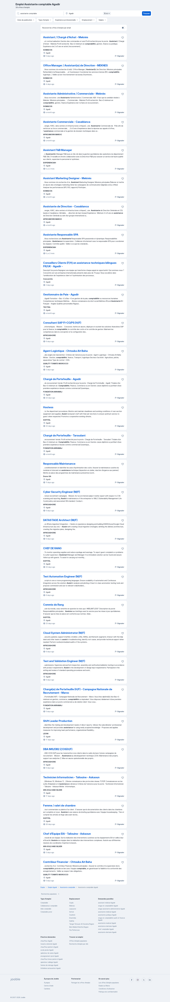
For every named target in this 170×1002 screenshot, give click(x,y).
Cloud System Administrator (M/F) (64, 632)
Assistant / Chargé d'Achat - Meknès (65, 37)
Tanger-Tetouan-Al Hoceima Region (81, 924)
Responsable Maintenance (59, 463)
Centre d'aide (48, 986)
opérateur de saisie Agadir (49, 953)
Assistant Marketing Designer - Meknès (67, 178)
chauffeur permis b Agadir (49, 947)
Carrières (47, 989)
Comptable (44, 903)
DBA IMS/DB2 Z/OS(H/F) (57, 749)
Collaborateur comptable (49, 906)
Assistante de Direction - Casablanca (66, 206)
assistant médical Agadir (106, 903)
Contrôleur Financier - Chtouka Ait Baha (67, 862)
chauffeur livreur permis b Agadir (52, 959)
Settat (71, 912)
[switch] (123, 28)
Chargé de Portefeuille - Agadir (62, 379)
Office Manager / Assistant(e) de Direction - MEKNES (75, 65)
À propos (47, 983)
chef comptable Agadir (106, 929)
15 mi (107, 13)
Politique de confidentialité (108, 992)
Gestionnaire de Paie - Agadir (61, 294)
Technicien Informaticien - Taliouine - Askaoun (71, 777)
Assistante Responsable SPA (60, 234)
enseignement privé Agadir (50, 956)
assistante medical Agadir (107, 923)
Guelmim (72, 915)
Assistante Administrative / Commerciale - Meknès (74, 93)
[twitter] (144, 980)
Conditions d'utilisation (107, 989)
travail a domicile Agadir (49, 944)
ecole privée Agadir (47, 950)
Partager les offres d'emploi (80, 983)
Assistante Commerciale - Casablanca (66, 121)
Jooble (23, 997)
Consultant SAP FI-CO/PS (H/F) (62, 322)
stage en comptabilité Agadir (108, 906)
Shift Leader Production (57, 721)
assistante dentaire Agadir (107, 932)
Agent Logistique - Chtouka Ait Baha (65, 350)
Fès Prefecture (74, 930)
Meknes (72, 906)
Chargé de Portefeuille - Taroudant (64, 435)
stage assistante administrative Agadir (111, 909)
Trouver (146, 13)
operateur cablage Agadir (49, 962)
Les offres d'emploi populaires (109, 983)
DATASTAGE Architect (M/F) (60, 520)
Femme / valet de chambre (59, 805)
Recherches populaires (50, 894)
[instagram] (138, 980)
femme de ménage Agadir (49, 965)
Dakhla (71, 921)
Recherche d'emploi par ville (78, 944)
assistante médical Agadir (107, 912)
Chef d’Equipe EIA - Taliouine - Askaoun (67, 833)
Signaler (119, 56)
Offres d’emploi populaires (78, 941)
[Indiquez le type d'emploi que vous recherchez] (39, 13)
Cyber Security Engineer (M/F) (61, 491)
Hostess (48, 407)
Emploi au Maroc (104, 986)
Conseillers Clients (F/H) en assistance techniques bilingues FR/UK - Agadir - (79, 264)
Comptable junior (46, 912)
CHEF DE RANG (52, 548)
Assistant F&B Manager (57, 150)
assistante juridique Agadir (107, 915)
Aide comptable (46, 909)
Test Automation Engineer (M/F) (62, 576)
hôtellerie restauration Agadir (51, 968)
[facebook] (131, 980)
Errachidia (72, 918)
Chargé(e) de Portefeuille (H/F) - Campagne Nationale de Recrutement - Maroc (77, 691)
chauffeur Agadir (46, 941)
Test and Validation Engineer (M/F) (64, 661)
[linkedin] (150, 980)
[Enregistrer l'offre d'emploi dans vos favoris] (122, 37)
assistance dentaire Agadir (107, 926)
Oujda (71, 903)
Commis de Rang (53, 604)
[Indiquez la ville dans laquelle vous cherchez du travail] (88, 13)
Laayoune (72, 909)
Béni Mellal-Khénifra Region (78, 927)
